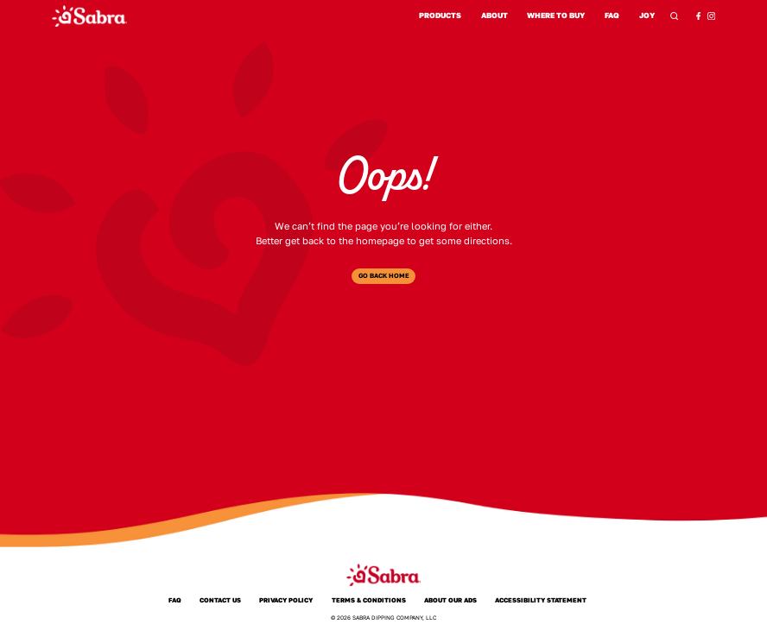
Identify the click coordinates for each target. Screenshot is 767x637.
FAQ (612, 15)
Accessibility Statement (541, 600)
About (494, 15)
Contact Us (220, 600)
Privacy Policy (286, 600)
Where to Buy (556, 15)
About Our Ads (450, 600)
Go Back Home (383, 276)
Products (440, 15)
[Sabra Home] (89, 16)
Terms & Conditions (368, 600)
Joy (646, 16)
